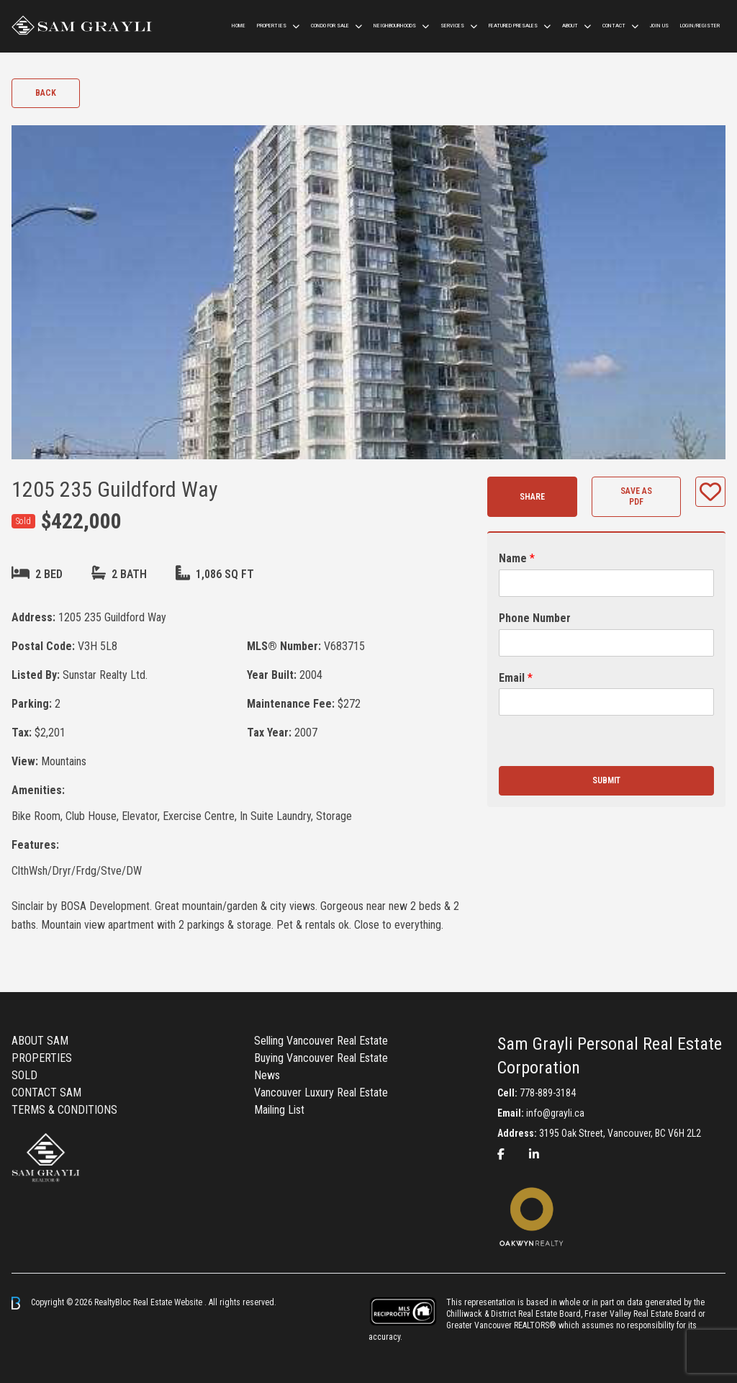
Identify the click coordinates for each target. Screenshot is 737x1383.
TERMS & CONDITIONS (64, 1110)
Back (45, 93)
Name (517, 558)
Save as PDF (636, 496)
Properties (271, 25)
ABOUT (570, 25)
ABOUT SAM (40, 1041)
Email (516, 678)
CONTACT (613, 25)
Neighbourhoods (395, 25)
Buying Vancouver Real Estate (321, 1058)
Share (532, 497)
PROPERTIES (42, 1058)
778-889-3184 (548, 1093)
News (267, 1075)
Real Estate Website (168, 1302)
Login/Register (700, 25)
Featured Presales (513, 25)
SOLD (24, 1075)
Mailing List (279, 1110)
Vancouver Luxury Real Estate (321, 1092)
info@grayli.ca (555, 1113)
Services (452, 25)
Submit (606, 780)
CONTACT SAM (46, 1092)
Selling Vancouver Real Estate (321, 1041)
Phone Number (535, 618)
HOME (238, 25)
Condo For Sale (330, 25)
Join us (659, 25)
